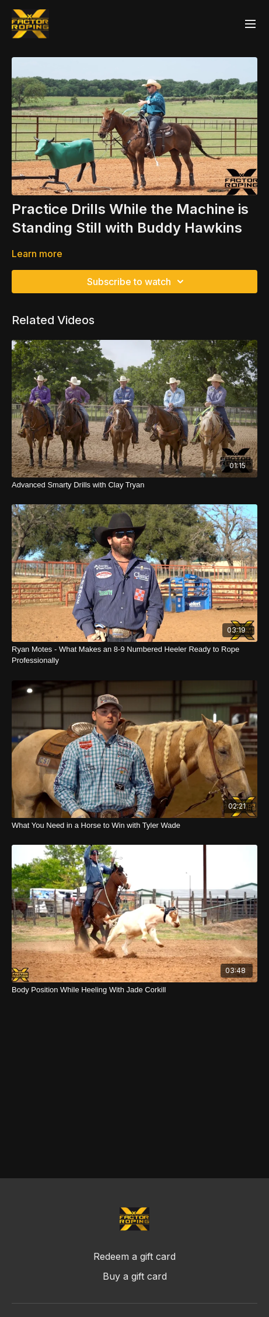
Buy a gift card (135, 1276)
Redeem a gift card (134, 1256)
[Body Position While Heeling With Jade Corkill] (134, 990)
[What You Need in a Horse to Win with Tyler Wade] (134, 825)
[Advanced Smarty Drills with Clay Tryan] (134, 485)
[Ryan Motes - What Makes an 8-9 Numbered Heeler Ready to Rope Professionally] (134, 655)
